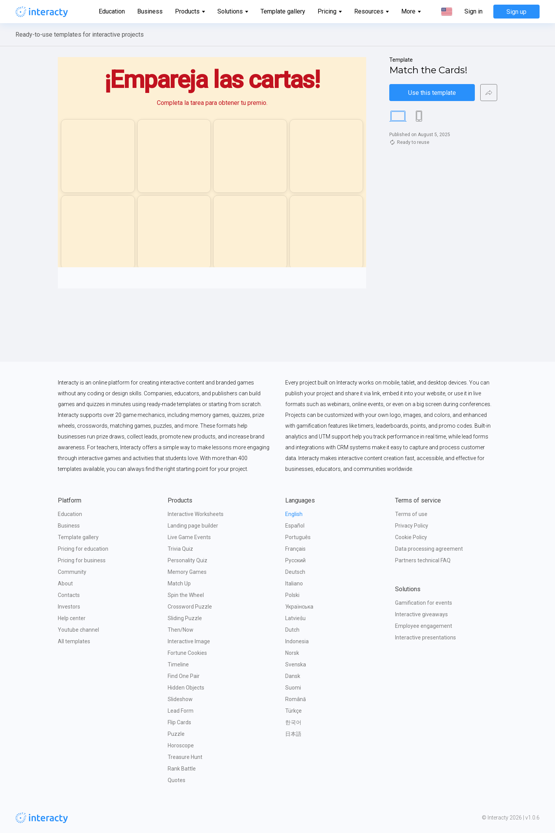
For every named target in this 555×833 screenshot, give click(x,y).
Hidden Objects (186, 688)
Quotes (176, 780)
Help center (72, 618)
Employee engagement (423, 626)
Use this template (432, 92)
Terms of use (411, 514)
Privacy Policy (411, 526)
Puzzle (176, 734)
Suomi (293, 688)
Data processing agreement (429, 549)
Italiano (294, 583)
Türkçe (293, 711)
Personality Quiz (187, 560)
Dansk (292, 676)
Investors (69, 607)
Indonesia (297, 641)
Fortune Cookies (187, 653)
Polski (292, 595)
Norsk (292, 653)
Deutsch (295, 572)
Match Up (179, 583)
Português (298, 537)
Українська (299, 607)
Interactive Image (189, 641)
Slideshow (180, 699)
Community (72, 572)
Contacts (69, 595)
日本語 (293, 734)
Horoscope (181, 745)
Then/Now (180, 630)
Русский (295, 560)
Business (150, 11)
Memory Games (187, 572)
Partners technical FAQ (423, 560)
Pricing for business (82, 560)
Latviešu (295, 618)
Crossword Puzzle (190, 607)
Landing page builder (193, 526)
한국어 (293, 722)
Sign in (473, 11)
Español (294, 526)
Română (295, 699)
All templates (74, 641)
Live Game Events (189, 537)
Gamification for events (423, 603)
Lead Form (180, 711)
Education (112, 11)
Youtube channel (78, 630)
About (65, 583)
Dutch (292, 630)
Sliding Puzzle (185, 618)
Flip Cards (179, 722)
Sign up (516, 11)
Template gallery (283, 11)
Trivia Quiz (180, 549)
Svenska (295, 664)
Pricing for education (83, 549)
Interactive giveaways (421, 614)
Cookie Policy (411, 537)
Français (295, 549)
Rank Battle (182, 769)
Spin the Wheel (186, 595)
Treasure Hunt (185, 757)
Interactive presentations (425, 637)
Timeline (178, 664)
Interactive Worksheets (196, 514)
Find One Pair (184, 676)
